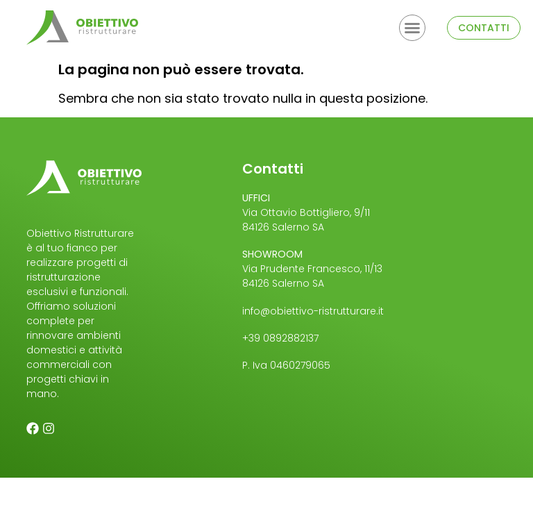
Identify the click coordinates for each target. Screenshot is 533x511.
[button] (412, 28)
